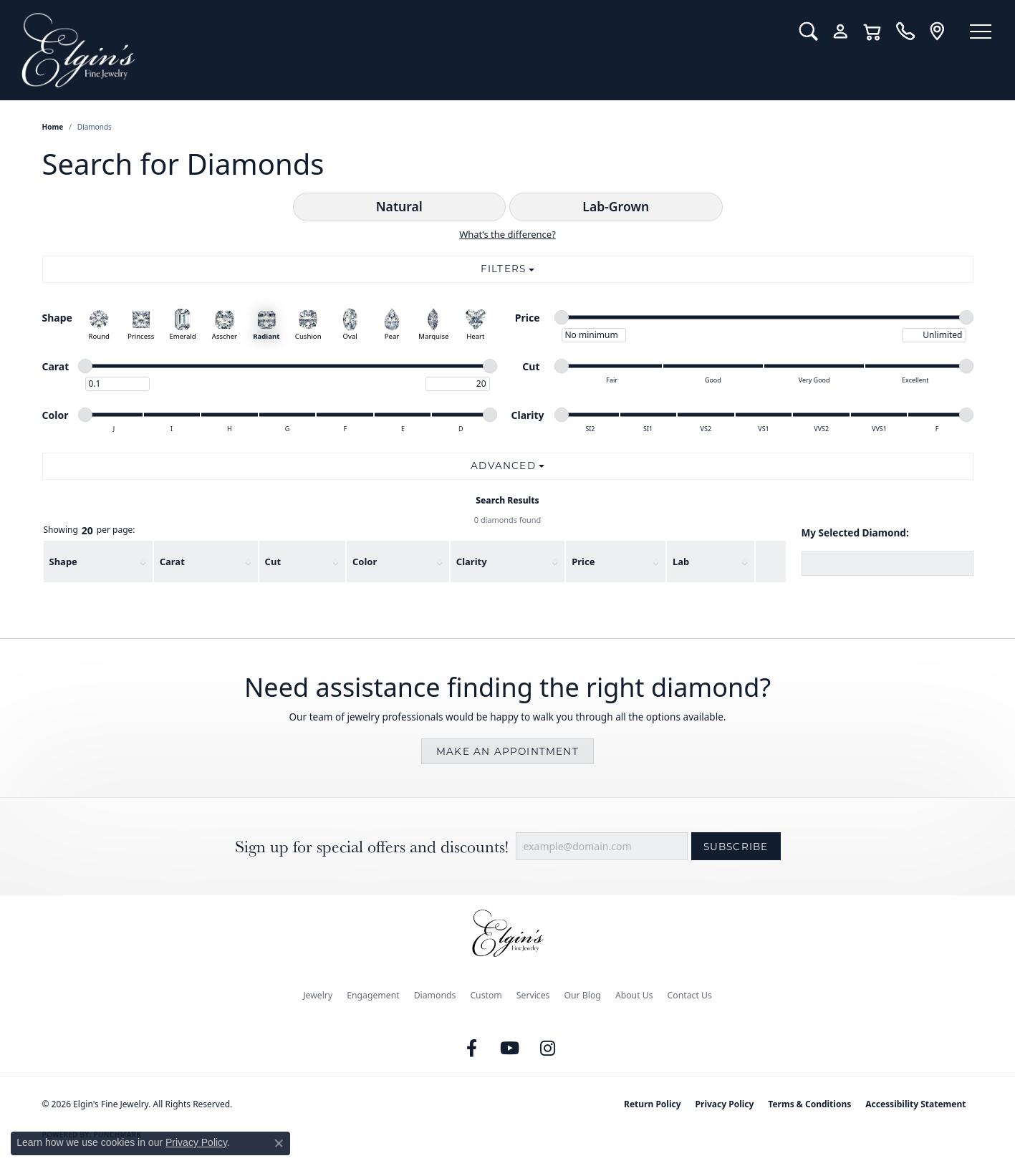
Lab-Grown (615, 206)
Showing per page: (89, 531)
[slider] (561, 317)
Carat (172, 561)
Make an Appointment (507, 751)
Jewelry (317, 995)
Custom (485, 995)
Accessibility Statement (915, 1104)
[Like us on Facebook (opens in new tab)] (471, 1048)
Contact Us (690, 995)
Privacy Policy (725, 1104)
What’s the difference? (507, 234)
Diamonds (435, 995)
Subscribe (736, 846)
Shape (63, 561)
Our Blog (582, 995)
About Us (634, 995)
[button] (805, 31)
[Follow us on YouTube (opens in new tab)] (509, 1048)
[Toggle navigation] (979, 32)
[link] (902, 31)
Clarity (471, 561)
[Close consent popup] (278, 1143)
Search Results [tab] (507, 500)
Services (533, 995)
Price (583, 561)
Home (53, 127)
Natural (399, 206)
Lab (681, 561)
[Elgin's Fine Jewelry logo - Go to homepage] (398, 50)
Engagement (373, 995)
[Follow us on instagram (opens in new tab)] (547, 1048)
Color (364, 561)
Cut (273, 561)
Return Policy (652, 1104)
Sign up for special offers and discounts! (372, 847)
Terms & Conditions (809, 1104)
